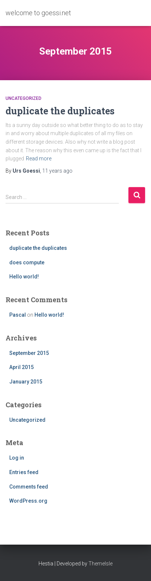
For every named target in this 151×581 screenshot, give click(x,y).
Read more (38, 158)
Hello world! (24, 277)
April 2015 (21, 367)
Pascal (17, 315)
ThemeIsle (100, 564)
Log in (16, 458)
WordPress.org (28, 501)
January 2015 (25, 382)
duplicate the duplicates (60, 111)
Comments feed (28, 487)
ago (57, 171)
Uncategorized (23, 98)
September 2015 (29, 353)
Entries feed (23, 472)
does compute (26, 262)
